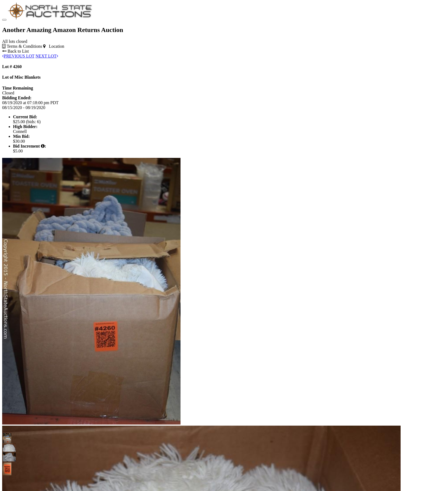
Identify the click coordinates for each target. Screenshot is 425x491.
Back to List (15, 51)
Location (53, 46)
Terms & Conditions (22, 46)
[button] (7, 437)
